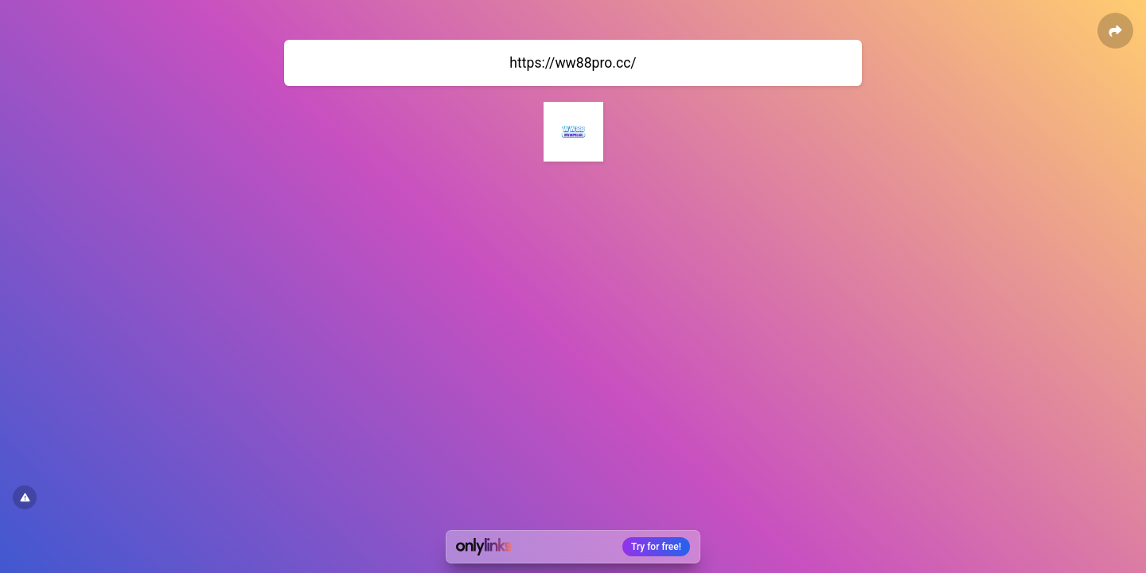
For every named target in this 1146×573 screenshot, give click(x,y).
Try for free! (656, 546)
